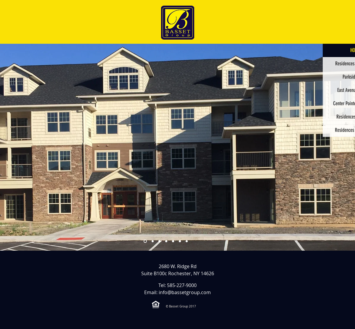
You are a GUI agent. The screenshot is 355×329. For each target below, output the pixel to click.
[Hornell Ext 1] (180, 241)
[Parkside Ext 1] (153, 241)
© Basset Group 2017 (181, 306)
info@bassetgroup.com (185, 292)
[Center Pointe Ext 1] (166, 241)
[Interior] (187, 241)
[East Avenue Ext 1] (173, 241)
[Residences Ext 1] (159, 241)
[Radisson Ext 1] (145, 241)
